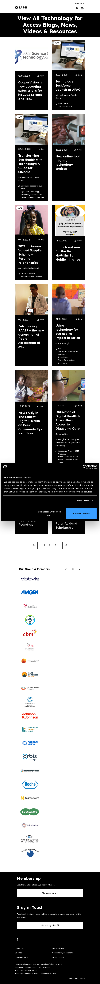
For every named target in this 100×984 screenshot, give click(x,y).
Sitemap (18, 953)
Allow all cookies (81, 513)
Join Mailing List (49, 925)
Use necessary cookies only (49, 513)
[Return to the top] (17, 939)
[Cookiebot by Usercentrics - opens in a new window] (85, 467)
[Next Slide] (79, 569)
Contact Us (19, 948)
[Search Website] (77, 8)
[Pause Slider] (73, 569)
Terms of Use (58, 948)
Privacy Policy (58, 957)
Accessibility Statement (62, 953)
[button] (80, 3)
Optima (82, 978)
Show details (83, 500)
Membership (49, 893)
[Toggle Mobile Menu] (82, 8)
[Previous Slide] (66, 569)
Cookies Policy (21, 957)
